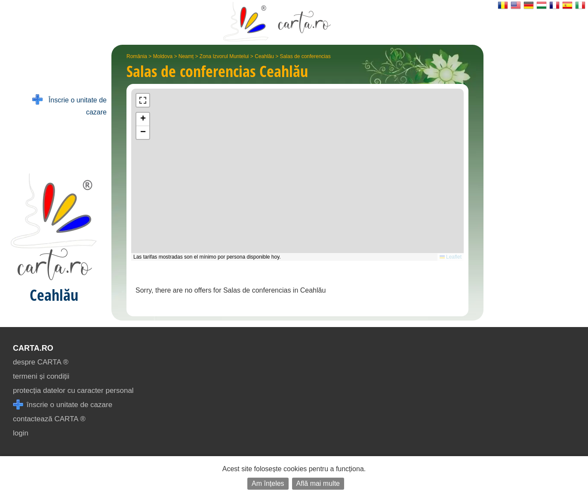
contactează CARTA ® (49, 419)
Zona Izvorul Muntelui (224, 56)
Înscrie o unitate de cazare (69, 105)
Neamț (186, 56)
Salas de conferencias (305, 56)
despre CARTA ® (40, 362)
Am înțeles (268, 483)
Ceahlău (264, 56)
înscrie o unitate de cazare (62, 405)
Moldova (162, 56)
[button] (142, 119)
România (136, 56)
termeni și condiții (41, 376)
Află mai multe (318, 483)
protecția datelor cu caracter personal (73, 390)
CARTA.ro (33, 348)
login (20, 433)
